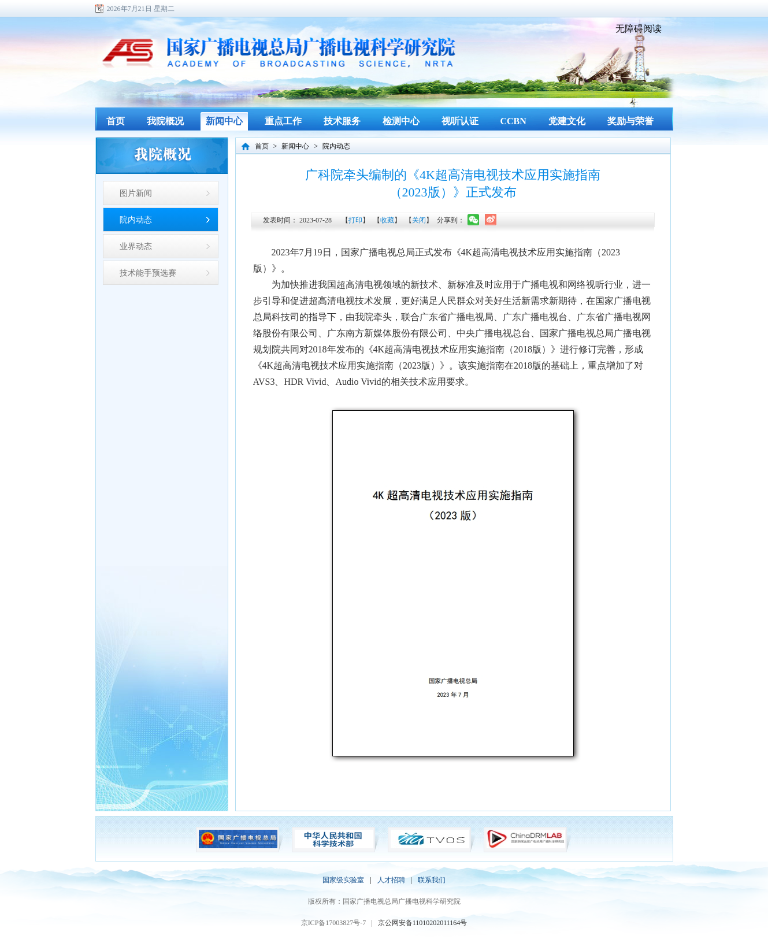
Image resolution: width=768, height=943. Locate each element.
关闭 (419, 220)
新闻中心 (295, 146)
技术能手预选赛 (148, 272)
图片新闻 (136, 193)
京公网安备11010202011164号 (423, 923)
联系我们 (432, 880)
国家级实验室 (343, 880)
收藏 (387, 220)
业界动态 (136, 246)
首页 (262, 146)
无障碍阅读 (638, 29)
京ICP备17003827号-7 (333, 923)
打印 (355, 220)
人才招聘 (391, 880)
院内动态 (136, 219)
